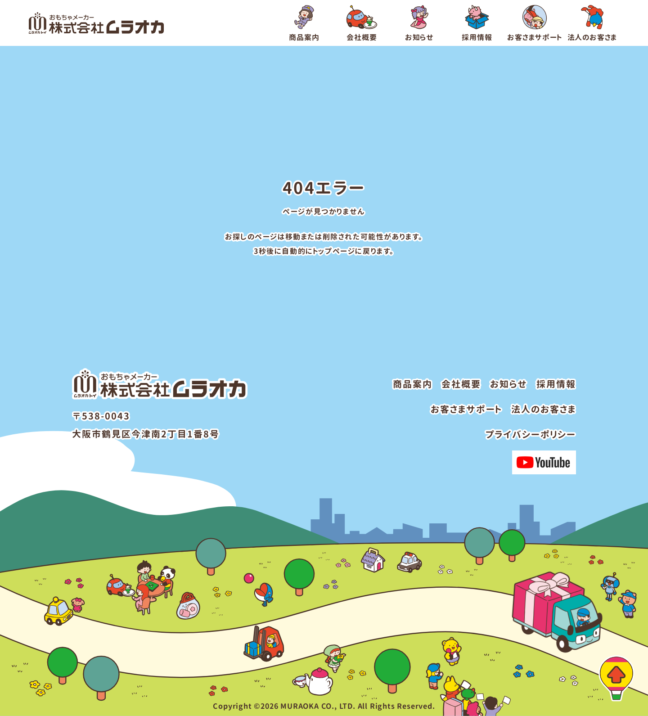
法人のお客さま (543, 409)
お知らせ (508, 384)
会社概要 (461, 384)
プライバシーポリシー (531, 434)
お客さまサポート (466, 409)
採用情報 (556, 384)
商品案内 (412, 384)
